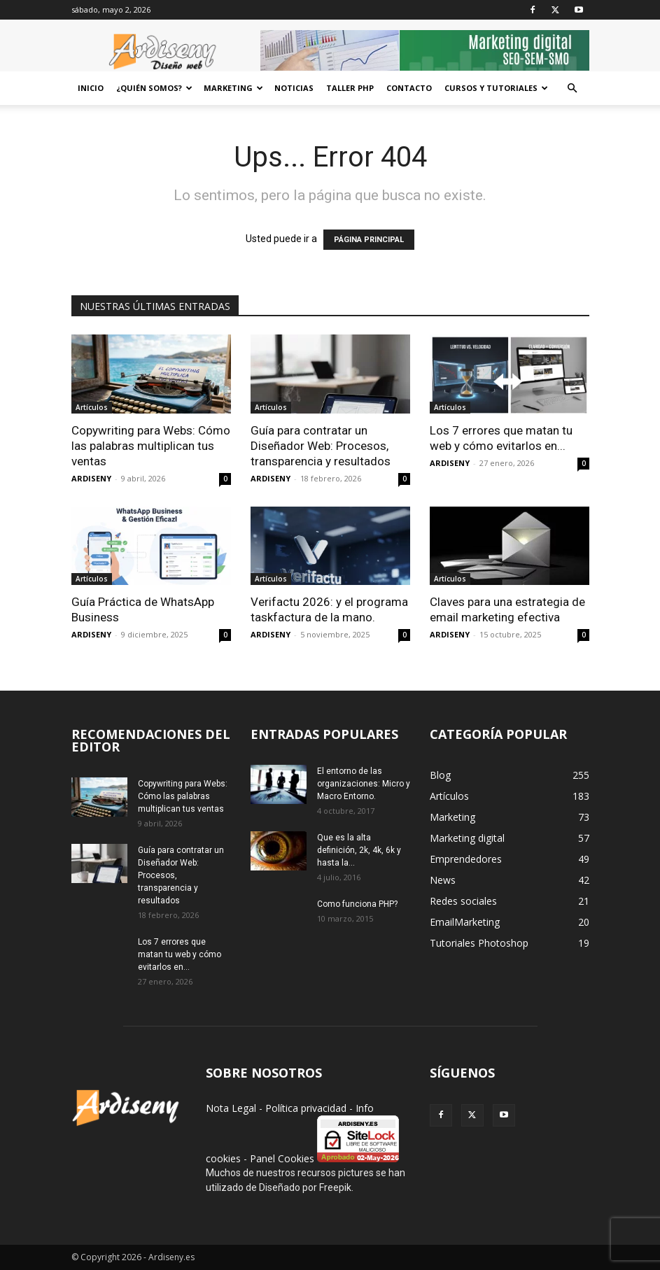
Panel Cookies (282, 1158)
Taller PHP (350, 88)
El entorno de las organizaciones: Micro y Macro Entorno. (363, 783)
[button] (572, 88)
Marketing (233, 88)
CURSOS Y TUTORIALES (496, 88)
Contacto (409, 88)
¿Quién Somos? (154, 88)
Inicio (91, 88)
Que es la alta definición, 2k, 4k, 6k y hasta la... (359, 850)
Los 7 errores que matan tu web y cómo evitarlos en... (179, 954)
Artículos (92, 407)
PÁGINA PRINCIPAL (369, 239)
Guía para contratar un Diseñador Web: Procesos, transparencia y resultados (321, 445)
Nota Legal (231, 1108)
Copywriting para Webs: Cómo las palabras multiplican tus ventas (150, 445)
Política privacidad (305, 1108)
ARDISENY (91, 478)
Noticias (294, 88)
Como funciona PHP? (357, 904)
